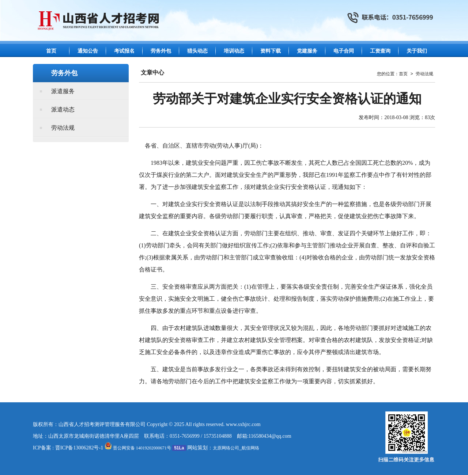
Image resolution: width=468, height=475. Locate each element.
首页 (51, 51)
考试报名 (124, 51)
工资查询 (380, 51)
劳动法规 (63, 128)
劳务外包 (161, 51)
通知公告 (88, 51)
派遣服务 (63, 91)
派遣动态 (63, 109)
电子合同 (343, 51)
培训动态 (234, 51)
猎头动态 (197, 51)
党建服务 (307, 51)
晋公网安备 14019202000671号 (138, 448)
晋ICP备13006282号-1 (79, 448)
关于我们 (417, 51)
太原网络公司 (226, 448)
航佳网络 (250, 448)
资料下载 (270, 51)
